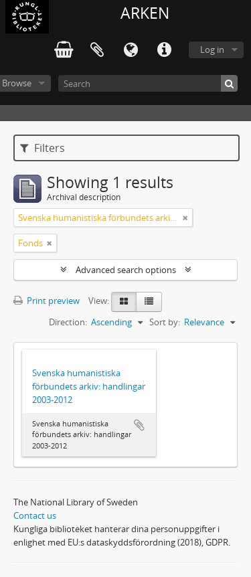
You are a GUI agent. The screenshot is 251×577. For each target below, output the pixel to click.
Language (130, 50)
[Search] (148, 83)
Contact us (34, 515)
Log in (212, 50)
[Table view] (149, 302)
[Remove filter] (185, 217)
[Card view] (124, 302)
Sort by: (164, 322)
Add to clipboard (139, 425)
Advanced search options (126, 270)
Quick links (164, 50)
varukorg (63, 50)
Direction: (68, 322)
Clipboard (97, 50)
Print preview (46, 301)
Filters (42, 148)
